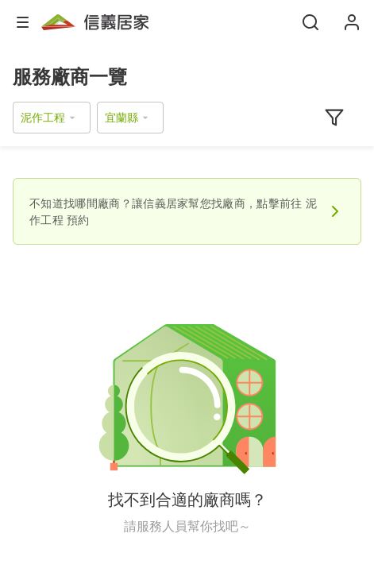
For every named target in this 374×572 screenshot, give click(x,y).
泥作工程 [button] (43, 117)
